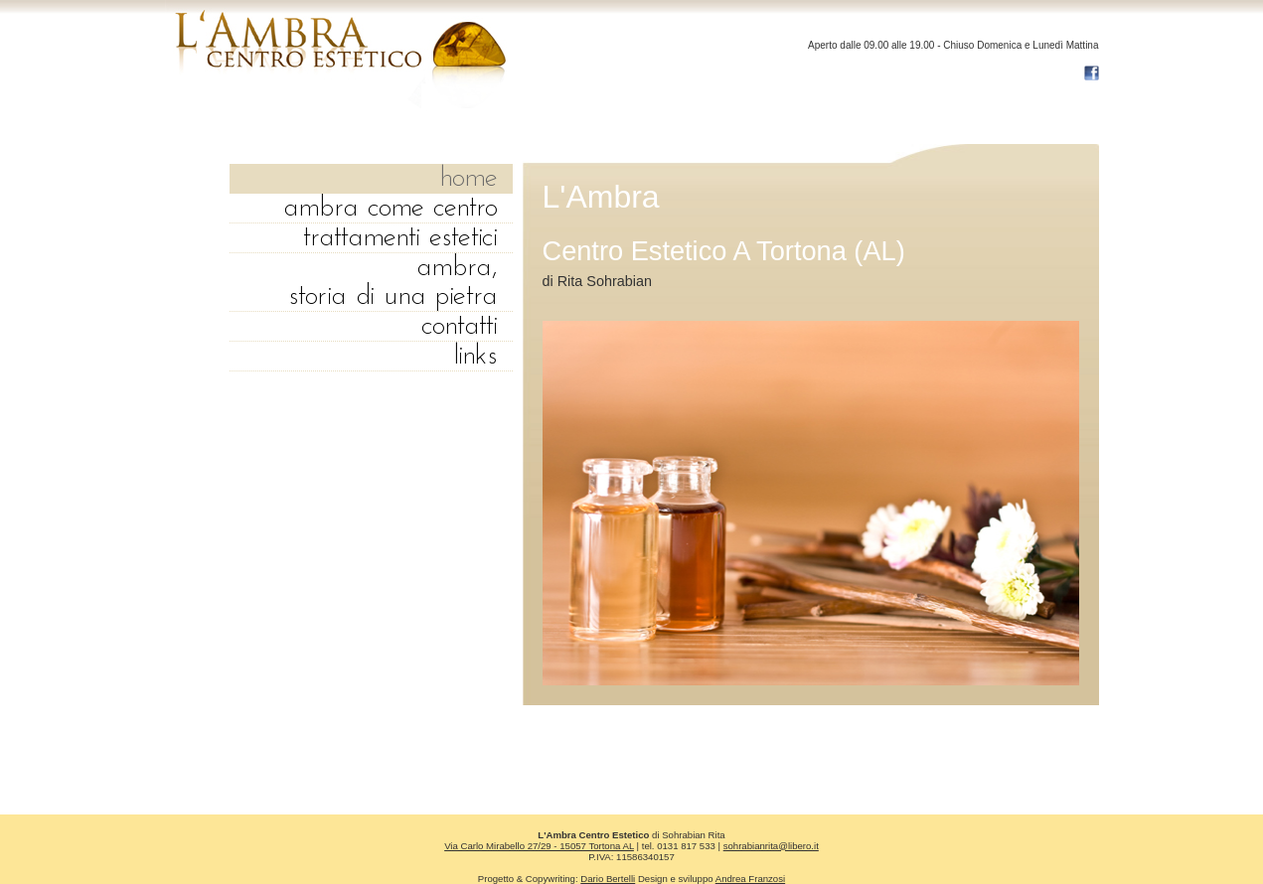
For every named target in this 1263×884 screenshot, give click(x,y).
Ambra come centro (390, 208)
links (476, 356)
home (468, 178)
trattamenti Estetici (400, 237)
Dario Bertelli (607, 878)
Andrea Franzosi (750, 878)
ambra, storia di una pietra (393, 282)
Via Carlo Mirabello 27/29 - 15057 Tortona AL (539, 845)
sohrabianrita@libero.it (771, 845)
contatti (459, 326)
